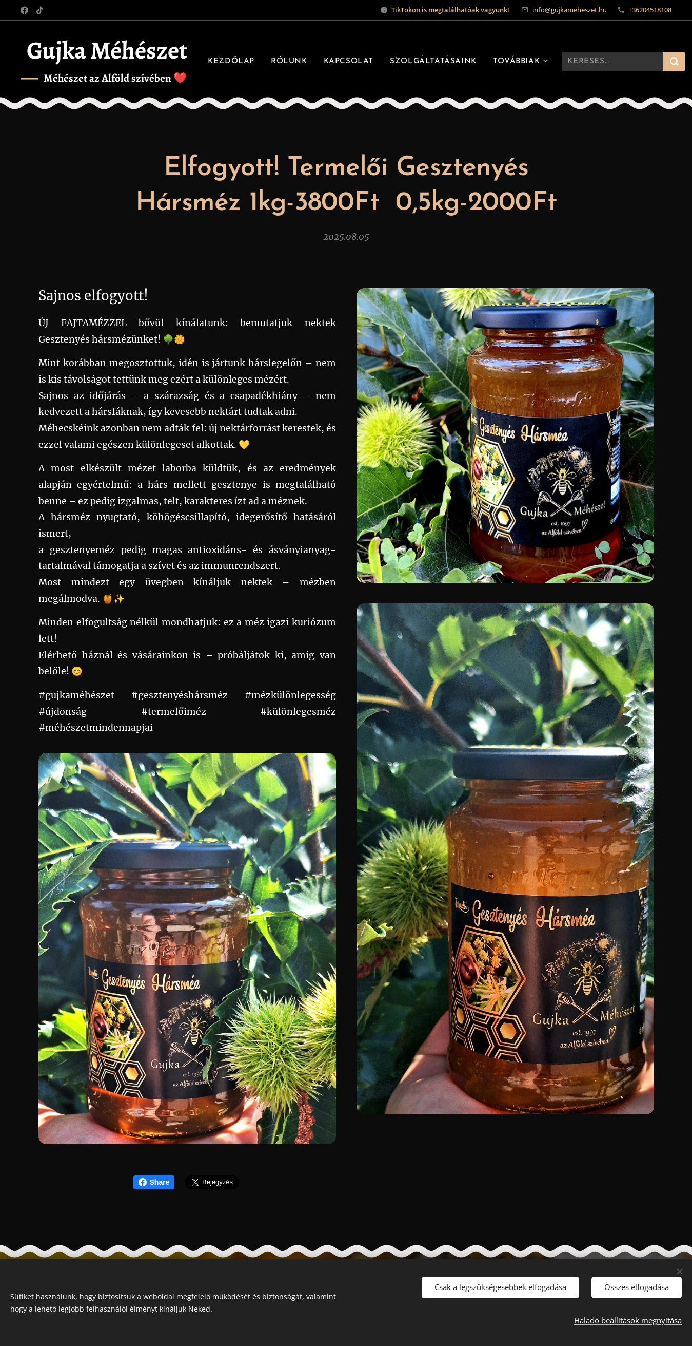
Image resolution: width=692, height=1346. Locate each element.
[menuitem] (323, 61)
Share (154, 1182)
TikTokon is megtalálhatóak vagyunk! (451, 9)
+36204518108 (649, 9)
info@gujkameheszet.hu (569, 9)
